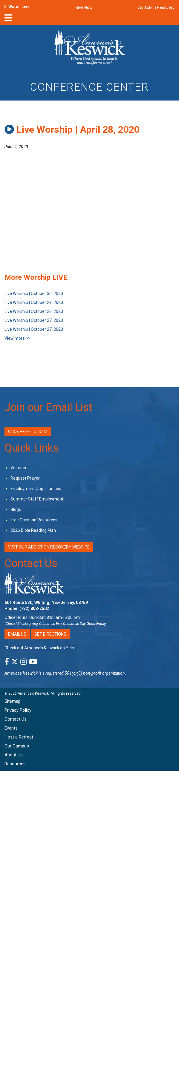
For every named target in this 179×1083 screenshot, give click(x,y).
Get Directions (50, 634)
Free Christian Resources (33, 519)
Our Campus (16, 746)
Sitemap (12, 701)
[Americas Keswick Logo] (89, 48)
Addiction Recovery (156, 7)
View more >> (17, 338)
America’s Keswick (33, 693)
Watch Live (19, 6)
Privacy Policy (17, 710)
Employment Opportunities (35, 488)
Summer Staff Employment (36, 499)
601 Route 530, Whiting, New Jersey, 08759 (46, 602)
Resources (15, 764)
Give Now (84, 7)
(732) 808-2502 (34, 608)
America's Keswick (21, 673)
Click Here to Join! (27, 431)
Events (11, 728)
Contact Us (30, 563)
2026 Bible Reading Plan (33, 530)
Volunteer (19, 467)
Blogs (15, 509)
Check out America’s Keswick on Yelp (39, 647)
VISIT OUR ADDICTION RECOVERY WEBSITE (49, 547)
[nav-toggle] (8, 19)
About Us (13, 755)
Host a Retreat (18, 737)
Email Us (17, 634)
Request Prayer (25, 478)
